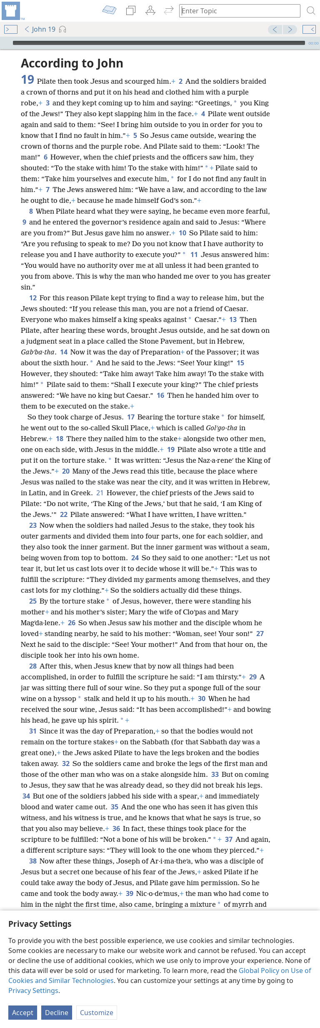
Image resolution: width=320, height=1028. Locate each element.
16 (160, 395)
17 (130, 417)
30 (201, 698)
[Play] (5, 43)
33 (215, 774)
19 (170, 449)
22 (63, 514)
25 (33, 601)
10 (182, 232)
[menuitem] (12, 11)
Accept (22, 1012)
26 (71, 622)
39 (129, 893)
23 (33, 525)
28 (33, 666)
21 (100, 492)
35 (114, 806)
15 (240, 362)
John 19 (39, 29)
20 (65, 471)
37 (228, 839)
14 (63, 352)
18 (59, 438)
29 (253, 676)
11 (194, 254)
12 (33, 297)
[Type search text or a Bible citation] (236, 11)
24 (135, 557)
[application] (160, 43)
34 (26, 796)
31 (33, 731)
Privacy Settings (33, 990)
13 (233, 319)
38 (33, 861)
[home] (12, 11)
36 (116, 828)
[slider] (159, 43)
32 (65, 763)
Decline (56, 1012)
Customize (96, 1012)
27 (260, 633)
